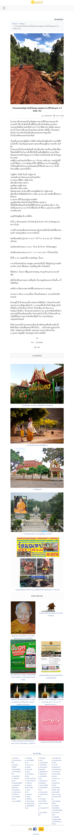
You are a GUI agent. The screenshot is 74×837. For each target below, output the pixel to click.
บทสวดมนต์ (43, 792)
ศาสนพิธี (56, 817)
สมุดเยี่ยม (16, 776)
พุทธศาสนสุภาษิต (56, 784)
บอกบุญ (22, 24)
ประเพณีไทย (17, 801)
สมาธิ (28, 796)
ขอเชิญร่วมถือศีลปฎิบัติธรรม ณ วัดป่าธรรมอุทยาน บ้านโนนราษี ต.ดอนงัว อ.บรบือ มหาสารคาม (23, 701)
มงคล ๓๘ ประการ (55, 779)
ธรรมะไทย (36, 834)
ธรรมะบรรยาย (31, 778)
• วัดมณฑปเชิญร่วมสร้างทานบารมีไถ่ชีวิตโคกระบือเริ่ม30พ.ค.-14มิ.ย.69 (37, 590)
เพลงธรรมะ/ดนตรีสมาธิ (43, 782)
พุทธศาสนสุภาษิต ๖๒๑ (56, 788)
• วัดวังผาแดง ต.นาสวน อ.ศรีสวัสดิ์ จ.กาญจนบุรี (37, 405)
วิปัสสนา (29, 799)
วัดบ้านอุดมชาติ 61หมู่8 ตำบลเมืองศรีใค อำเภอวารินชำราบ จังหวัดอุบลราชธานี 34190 (23, 677)
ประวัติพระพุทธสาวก (56, 766)
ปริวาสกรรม (30, 801)
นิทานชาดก (56, 772)
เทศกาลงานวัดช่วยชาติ (16, 793)
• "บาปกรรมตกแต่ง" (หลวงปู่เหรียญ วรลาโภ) (37, 534)
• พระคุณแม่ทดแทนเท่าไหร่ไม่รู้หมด (37, 445)
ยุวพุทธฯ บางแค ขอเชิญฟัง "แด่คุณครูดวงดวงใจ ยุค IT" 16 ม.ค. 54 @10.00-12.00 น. (51, 701)
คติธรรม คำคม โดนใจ (29, 786)
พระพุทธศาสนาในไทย (55, 807)
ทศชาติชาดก (57, 769)
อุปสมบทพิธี (57, 819)
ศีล (27, 792)
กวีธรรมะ (29, 783)
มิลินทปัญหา (44, 772)
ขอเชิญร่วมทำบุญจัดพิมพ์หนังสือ (51, 742)
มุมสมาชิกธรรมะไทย (16, 786)
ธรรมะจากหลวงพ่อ (29, 766)
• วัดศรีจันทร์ (37, 489)
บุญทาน (29, 794)
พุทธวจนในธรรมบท (56, 775)
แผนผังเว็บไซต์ (15, 766)
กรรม (28, 790)
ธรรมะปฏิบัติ (44, 785)
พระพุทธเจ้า (57, 758)
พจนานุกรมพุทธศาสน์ (42, 768)
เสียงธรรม (43, 774)
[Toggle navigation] (4, 8)
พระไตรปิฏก (44, 762)
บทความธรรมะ (31, 781)
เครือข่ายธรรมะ (15, 779)
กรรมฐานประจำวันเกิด (42, 800)
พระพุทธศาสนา (41, 759)
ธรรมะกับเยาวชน (28, 770)
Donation (16, 790)
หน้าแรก (14, 24)
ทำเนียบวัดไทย (57, 810)
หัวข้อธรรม (43, 765)
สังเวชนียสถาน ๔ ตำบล (56, 793)
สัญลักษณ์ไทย (17, 783)
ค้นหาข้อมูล (16, 769)
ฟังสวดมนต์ (30, 803)
